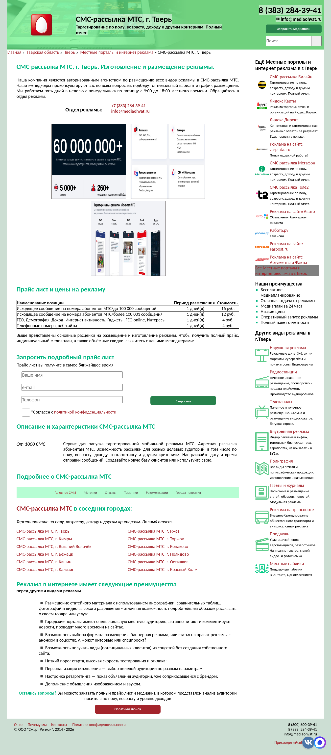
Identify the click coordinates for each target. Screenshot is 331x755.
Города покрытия (188, 493)
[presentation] (183, 381)
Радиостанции (283, 372)
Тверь (69, 52)
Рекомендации (157, 493)
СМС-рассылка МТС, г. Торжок (156, 539)
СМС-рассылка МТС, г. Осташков (158, 562)
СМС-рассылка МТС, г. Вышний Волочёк (54, 546)
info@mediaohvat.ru (130, 111)
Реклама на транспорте (292, 509)
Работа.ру (279, 230)
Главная (14, 52)
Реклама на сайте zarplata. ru (286, 146)
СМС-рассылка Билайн (291, 76)
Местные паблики (287, 563)
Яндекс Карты (283, 101)
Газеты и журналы (287, 485)
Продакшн (279, 534)
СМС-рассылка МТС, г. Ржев (154, 531)
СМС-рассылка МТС (44, 508)
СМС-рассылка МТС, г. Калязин (45, 569)
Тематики (131, 493)
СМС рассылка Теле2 (289, 187)
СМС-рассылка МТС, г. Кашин (44, 562)
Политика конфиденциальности (99, 724)
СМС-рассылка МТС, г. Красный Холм (162, 569)
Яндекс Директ (284, 120)
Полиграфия (281, 461)
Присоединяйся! (288, 742)
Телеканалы (281, 401)
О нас (18, 724)
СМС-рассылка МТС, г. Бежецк (45, 554)
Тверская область (42, 52)
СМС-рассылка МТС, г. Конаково (158, 546)
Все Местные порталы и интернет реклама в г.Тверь (281, 270)
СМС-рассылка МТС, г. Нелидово (158, 554)
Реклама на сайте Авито (292, 211)
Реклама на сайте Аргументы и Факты (288, 259)
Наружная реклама (288, 347)
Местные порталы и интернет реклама (116, 52)
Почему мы (37, 724)
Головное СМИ (65, 493)
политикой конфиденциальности (85, 412)
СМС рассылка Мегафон (292, 163)
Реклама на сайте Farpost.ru (286, 246)
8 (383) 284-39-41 (302, 729)
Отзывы (110, 493)
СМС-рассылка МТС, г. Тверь (43, 531)
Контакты (59, 724)
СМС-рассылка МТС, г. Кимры (44, 539)
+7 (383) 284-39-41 (128, 105)
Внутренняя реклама (289, 431)
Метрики (90, 493)
